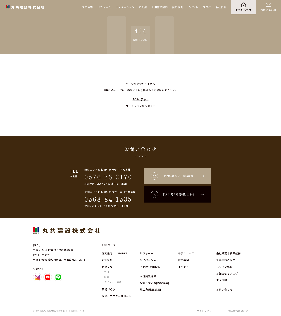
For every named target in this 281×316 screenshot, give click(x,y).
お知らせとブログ (227, 273)
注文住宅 (87, 7)
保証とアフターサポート (117, 296)
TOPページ (109, 245)
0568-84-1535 (108, 198)
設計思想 (107, 260)
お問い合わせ (268, 10)
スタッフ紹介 (224, 267)
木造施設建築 (159, 7)
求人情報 (221, 280)
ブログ (207, 7)
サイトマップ (204, 310)
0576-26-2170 (108, 176)
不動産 (143, 7)
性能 (106, 277)
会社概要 (221, 7)
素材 (106, 272)
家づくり (107, 267)
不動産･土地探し (150, 267)
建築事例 (177, 7)
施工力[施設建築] (150, 289)
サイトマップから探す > (140, 106)
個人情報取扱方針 (238, 310)
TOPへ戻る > (141, 99)
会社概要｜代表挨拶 (228, 253)
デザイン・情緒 (112, 282)
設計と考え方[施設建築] (154, 283)
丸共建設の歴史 (225, 260)
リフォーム (104, 7)
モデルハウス (243, 10)
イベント (193, 7)
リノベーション (124, 7)
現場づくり (108, 289)
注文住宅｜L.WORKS (115, 253)
